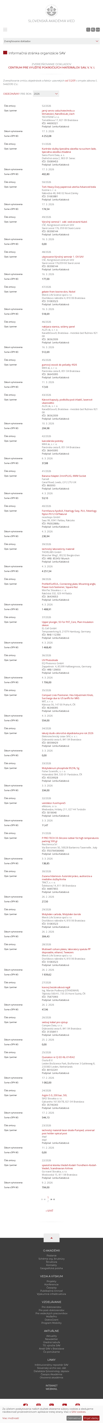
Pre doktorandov (51, 1307)
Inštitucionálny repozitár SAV (51, 1364)
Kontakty (51, 1265)
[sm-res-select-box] (51, 41)
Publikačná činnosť (51, 1290)
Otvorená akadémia (51, 1377)
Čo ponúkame (51, 1351)
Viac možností (10, 1418)
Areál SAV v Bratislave (51, 1348)
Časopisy (51, 1287)
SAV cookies (78, 1411)
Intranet (51, 1385)
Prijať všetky (91, 1418)
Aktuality (51, 1336)
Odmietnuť (74, 1418)
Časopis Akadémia (51, 1374)
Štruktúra (51, 1262)
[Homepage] (51, 10)
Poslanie (52, 1255)
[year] (46, 94)
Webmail (51, 1389)
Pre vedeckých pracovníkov (51, 1313)
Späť (49, 1210)
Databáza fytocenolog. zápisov (51, 1371)
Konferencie (51, 1284)
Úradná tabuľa (51, 1342)
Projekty (51, 1281)
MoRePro (51, 1316)
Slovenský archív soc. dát (51, 1368)
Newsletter (51, 1339)
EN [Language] (97, 29)
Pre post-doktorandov (51, 1310)
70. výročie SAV (51, 1345)
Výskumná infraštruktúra (51, 1294)
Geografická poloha (51, 1268)
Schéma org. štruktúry (52, 1258)
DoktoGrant (51, 1319)
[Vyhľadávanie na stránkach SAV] (88, 29)
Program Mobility (51, 1323)
